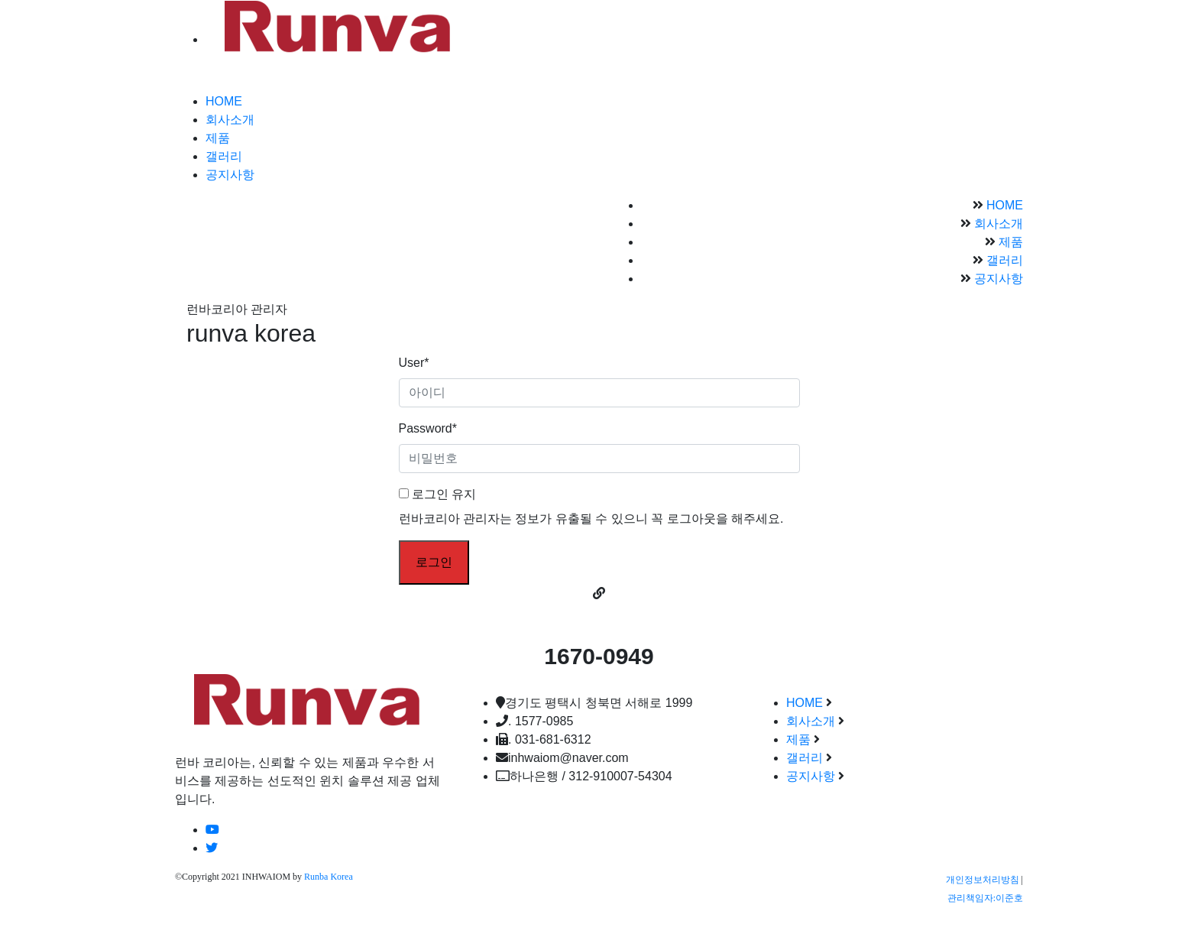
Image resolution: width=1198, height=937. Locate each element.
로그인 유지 (438, 494)
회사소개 (230, 119)
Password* (428, 428)
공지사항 (230, 174)
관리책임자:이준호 (985, 898)
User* (414, 362)
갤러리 (224, 156)
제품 (218, 137)
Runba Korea (328, 876)
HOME (224, 101)
